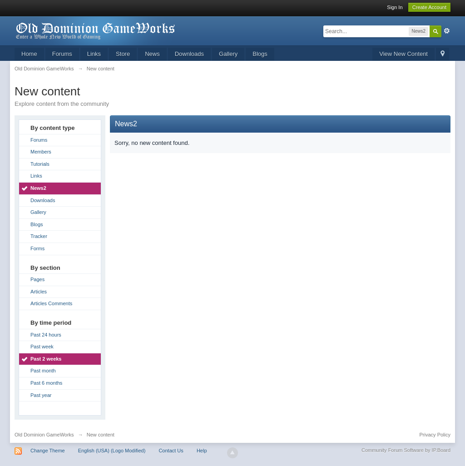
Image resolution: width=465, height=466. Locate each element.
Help (202, 450)
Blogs (259, 53)
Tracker (38, 236)
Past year (40, 395)
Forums (62, 53)
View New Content (403, 53)
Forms (37, 248)
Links (94, 53)
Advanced (446, 31)
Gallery (228, 53)
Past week (42, 346)
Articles (38, 291)
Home (29, 53)
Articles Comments (51, 303)
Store (123, 53)
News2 (38, 188)
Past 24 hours (45, 334)
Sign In (394, 7)
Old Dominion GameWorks (44, 434)
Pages (37, 279)
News (152, 53)
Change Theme (47, 450)
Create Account (429, 7)
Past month (43, 370)
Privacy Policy (435, 434)
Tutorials (39, 164)
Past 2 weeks (46, 359)
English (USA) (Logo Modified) (112, 450)
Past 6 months (46, 383)
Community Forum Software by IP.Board (405, 450)
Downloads (189, 53)
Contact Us (170, 450)
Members (40, 151)
